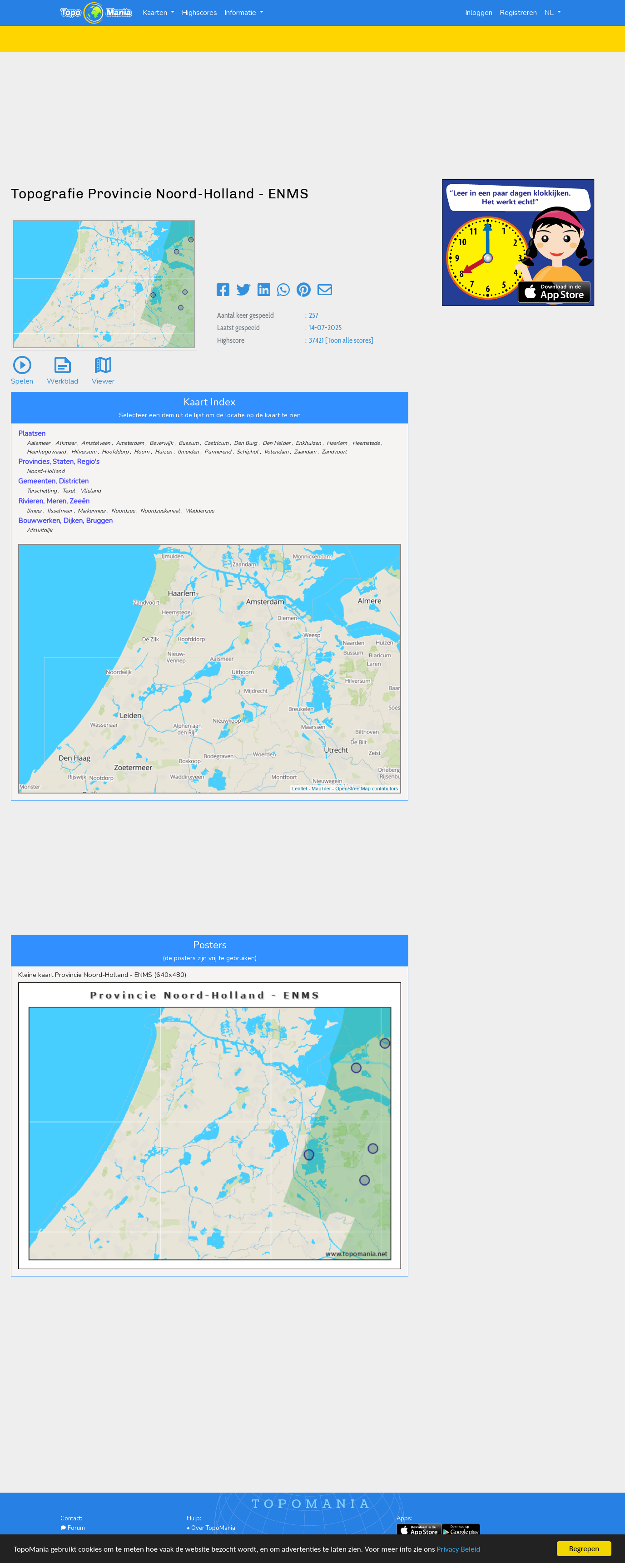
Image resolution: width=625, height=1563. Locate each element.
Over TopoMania (213, 1528)
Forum (72, 1528)
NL (550, 13)
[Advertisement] (312, 115)
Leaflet (299, 788)
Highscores (199, 13)
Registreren (518, 13)
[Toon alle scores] (349, 340)
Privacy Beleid (459, 1550)
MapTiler (321, 788)
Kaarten (156, 13)
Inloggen (478, 13)
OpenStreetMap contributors (366, 788)
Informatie (241, 13)
